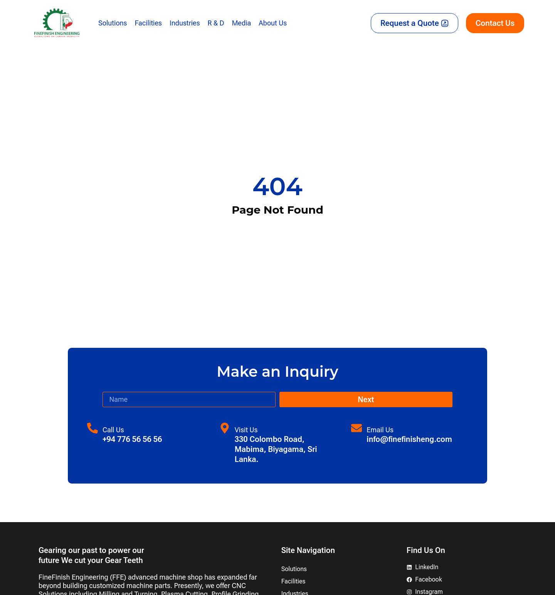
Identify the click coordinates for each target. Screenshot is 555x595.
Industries (185, 23)
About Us (273, 23)
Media (241, 23)
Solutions (112, 23)
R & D (216, 23)
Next (366, 399)
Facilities (148, 23)
